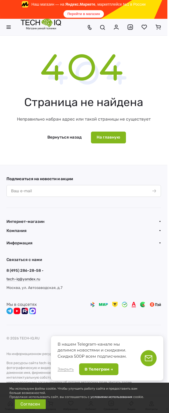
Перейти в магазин (83, 14)
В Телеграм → (98, 369)
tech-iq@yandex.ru (23, 279)
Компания (16, 230)
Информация (19, 243)
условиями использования (111, 397)
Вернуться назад (64, 137)
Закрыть (66, 369)
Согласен (30, 404)
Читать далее (120, 382)
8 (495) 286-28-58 (23, 270)
